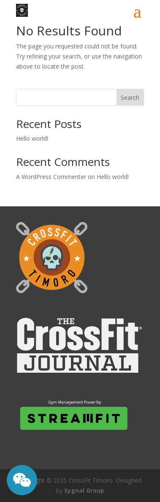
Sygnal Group (84, 490)
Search (130, 97)
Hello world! (32, 138)
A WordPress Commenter (51, 177)
